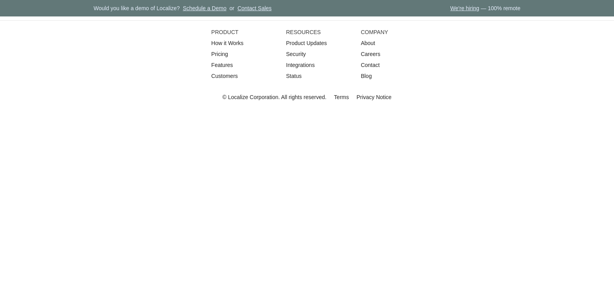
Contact (370, 65)
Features (222, 65)
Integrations (300, 65)
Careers (370, 54)
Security (296, 54)
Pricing (219, 54)
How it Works (227, 43)
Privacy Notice (373, 97)
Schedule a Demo (204, 8)
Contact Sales (254, 8)
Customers (224, 76)
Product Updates (306, 43)
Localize (238, 97)
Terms (341, 97)
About (368, 43)
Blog (366, 76)
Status (294, 76)
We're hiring (464, 8)
